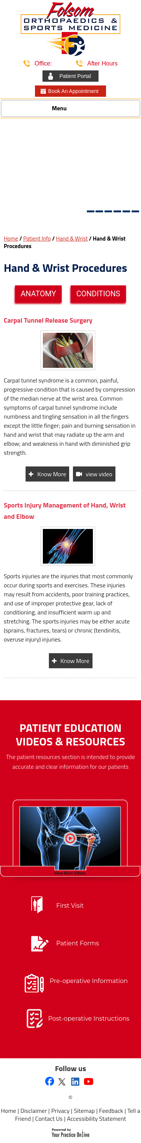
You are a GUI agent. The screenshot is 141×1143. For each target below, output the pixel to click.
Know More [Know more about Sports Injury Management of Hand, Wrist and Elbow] (75, 660)
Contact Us (49, 1118)
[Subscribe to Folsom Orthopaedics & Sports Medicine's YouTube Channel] (89, 1081)
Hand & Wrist (72, 238)
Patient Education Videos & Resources (70, 734)
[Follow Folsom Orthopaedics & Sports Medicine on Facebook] (49, 1082)
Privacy (60, 1110)
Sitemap (84, 1110)
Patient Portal (75, 76)
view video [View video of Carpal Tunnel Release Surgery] (99, 474)
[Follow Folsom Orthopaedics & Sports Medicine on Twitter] (62, 1081)
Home (11, 238)
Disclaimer (33, 1110)
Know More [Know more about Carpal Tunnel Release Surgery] (51, 474)
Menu (69, 108)
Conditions (98, 293)
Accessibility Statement (96, 1118)
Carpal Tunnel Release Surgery (48, 320)
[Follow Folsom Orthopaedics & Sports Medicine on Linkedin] (75, 1081)
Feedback (111, 1110)
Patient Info (37, 238)
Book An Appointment (73, 91)
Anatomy (38, 293)
